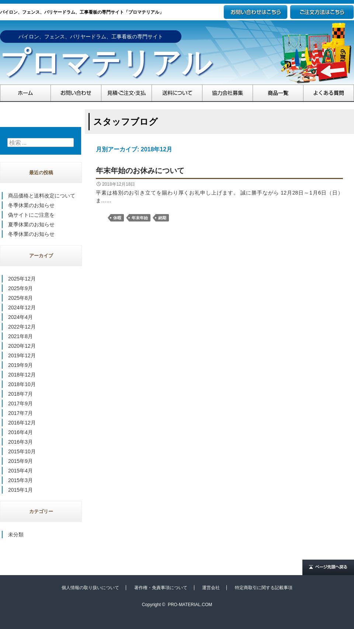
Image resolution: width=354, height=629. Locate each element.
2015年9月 (20, 461)
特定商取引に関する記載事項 (263, 587)
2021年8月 (20, 336)
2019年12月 (22, 355)
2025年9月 (20, 288)
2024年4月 (20, 317)
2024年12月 (22, 307)
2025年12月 (22, 279)
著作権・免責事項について (160, 587)
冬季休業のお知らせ (31, 205)
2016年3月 (20, 442)
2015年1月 (20, 490)
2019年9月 (20, 365)
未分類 (16, 534)
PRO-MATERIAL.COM (190, 604)
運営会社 (211, 587)
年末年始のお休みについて (140, 170)
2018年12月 (22, 375)
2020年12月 (22, 346)
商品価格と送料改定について (41, 196)
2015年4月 (20, 471)
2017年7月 (20, 413)
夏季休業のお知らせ (31, 224)
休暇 (117, 218)
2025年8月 (20, 298)
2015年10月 (22, 451)
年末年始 (140, 218)
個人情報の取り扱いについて (90, 587)
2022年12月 (22, 327)
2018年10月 (22, 384)
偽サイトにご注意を (31, 215)
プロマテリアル (106, 63)
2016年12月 (22, 423)
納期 (162, 218)
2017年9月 (20, 403)
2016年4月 (20, 432)
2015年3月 (20, 480)
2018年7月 (20, 394)
